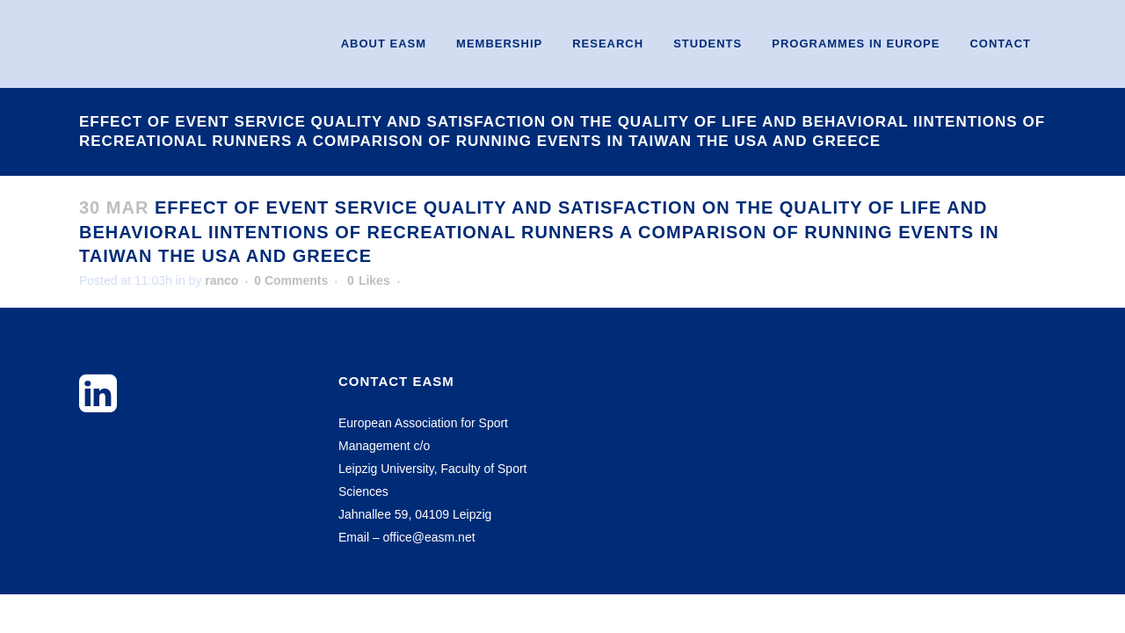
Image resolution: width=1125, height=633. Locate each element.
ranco (221, 280)
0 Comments (291, 280)
